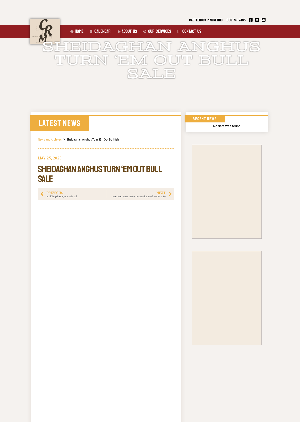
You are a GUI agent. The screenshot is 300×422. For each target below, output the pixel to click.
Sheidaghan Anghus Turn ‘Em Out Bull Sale (151, 60)
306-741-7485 (236, 20)
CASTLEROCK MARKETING (205, 20)
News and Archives (50, 139)
